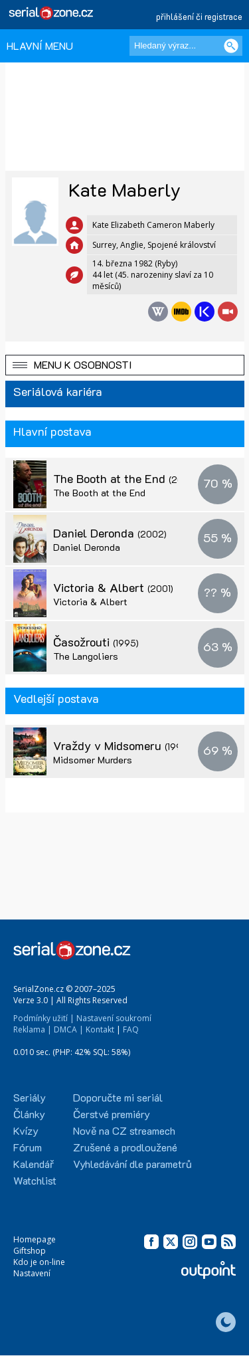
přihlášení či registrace (199, 16)
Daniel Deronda (110, 533)
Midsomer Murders (92, 759)
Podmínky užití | (43, 1018)
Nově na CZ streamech (124, 1130)
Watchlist (34, 1180)
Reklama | (32, 1029)
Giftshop (29, 1250)
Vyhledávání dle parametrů (132, 1164)
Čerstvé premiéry (111, 1114)
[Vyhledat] (231, 46)
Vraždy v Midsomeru (134, 745)
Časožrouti (96, 642)
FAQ (131, 1029)
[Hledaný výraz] (185, 46)
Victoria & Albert (113, 587)
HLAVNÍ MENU (40, 45)
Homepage (34, 1239)
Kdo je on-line (39, 1262)
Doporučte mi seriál (118, 1097)
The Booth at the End (136, 478)
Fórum (27, 1147)
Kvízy (26, 1130)
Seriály (29, 1097)
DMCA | (69, 1029)
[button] (124, 365)
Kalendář (33, 1164)
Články (29, 1114)
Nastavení (31, 1273)
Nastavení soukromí (113, 1018)
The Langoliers (85, 656)
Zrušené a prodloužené (125, 1147)
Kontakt (100, 1029)
